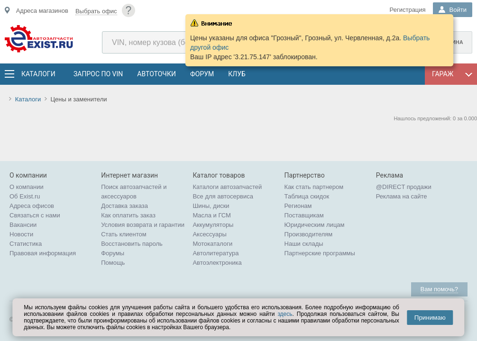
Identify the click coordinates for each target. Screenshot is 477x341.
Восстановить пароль (132, 243)
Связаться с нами (34, 215)
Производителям (308, 234)
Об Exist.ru (24, 196)
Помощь (113, 262)
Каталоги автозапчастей (227, 186)
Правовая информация (42, 253)
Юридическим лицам (314, 224)
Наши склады (303, 243)
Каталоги (38, 74)
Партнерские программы (319, 253)
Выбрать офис (96, 11)
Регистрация (408, 9)
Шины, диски (211, 205)
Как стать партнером (314, 186)
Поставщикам (304, 215)
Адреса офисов (31, 205)
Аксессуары (209, 234)
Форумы (112, 253)
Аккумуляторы (213, 224)
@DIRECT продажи (403, 186)
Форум (202, 74)
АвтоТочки (156, 74)
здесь (284, 314)
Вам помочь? (439, 289)
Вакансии (23, 224)
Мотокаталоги (212, 243)
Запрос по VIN (98, 74)
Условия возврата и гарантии (142, 224)
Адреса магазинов (42, 10)
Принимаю (430, 317)
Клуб (237, 74)
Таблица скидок (307, 196)
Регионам (298, 205)
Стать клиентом (124, 234)
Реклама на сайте (401, 196)
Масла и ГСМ (212, 215)
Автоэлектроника (217, 262)
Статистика (25, 243)
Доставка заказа (124, 205)
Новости (21, 234)
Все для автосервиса (223, 196)
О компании (26, 186)
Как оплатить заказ (128, 215)
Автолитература (215, 253)
